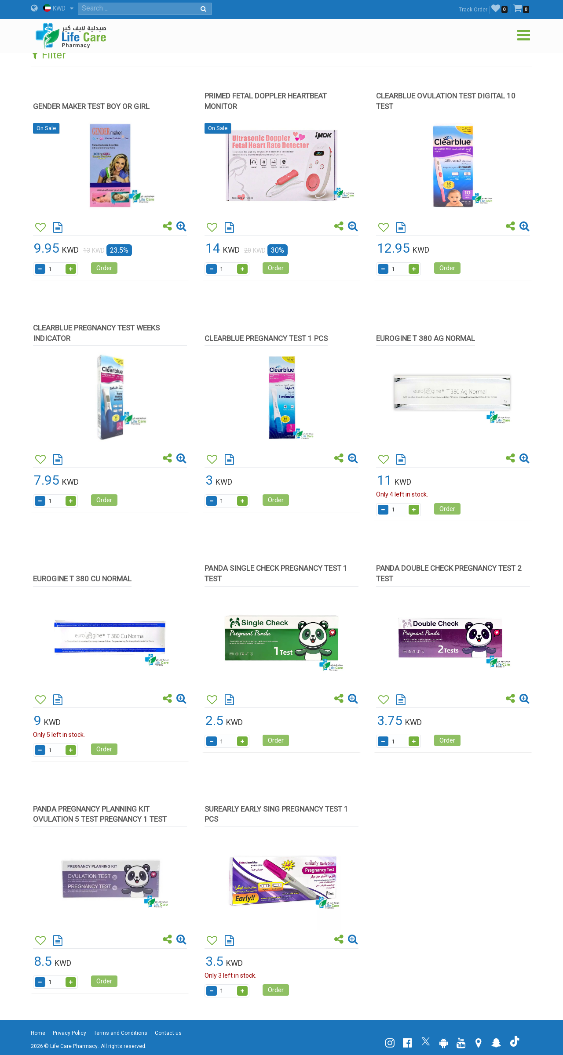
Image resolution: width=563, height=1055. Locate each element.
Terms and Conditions (120, 1033)
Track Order (473, 10)
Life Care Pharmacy (74, 1046)
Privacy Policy (69, 1033)
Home (38, 1033)
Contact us (168, 1033)
